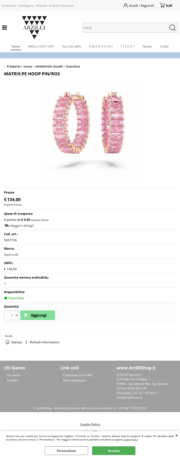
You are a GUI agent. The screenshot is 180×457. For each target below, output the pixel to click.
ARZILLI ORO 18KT (41, 46)
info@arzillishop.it (129, 397)
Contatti (12, 380)
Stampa (16, 342)
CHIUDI (176, 435)
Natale (147, 46)
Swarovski (11, 254)
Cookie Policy (130, 439)
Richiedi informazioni (45, 342)
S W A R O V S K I (101, 46)
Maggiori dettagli (22, 226)
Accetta (114, 451)
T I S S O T (128, 46)
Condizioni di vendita (78, 375)
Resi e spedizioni (74, 380)
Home (15, 46)
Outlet (164, 46)
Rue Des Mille (71, 46)
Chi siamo (14, 375)
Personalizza (66, 451)
